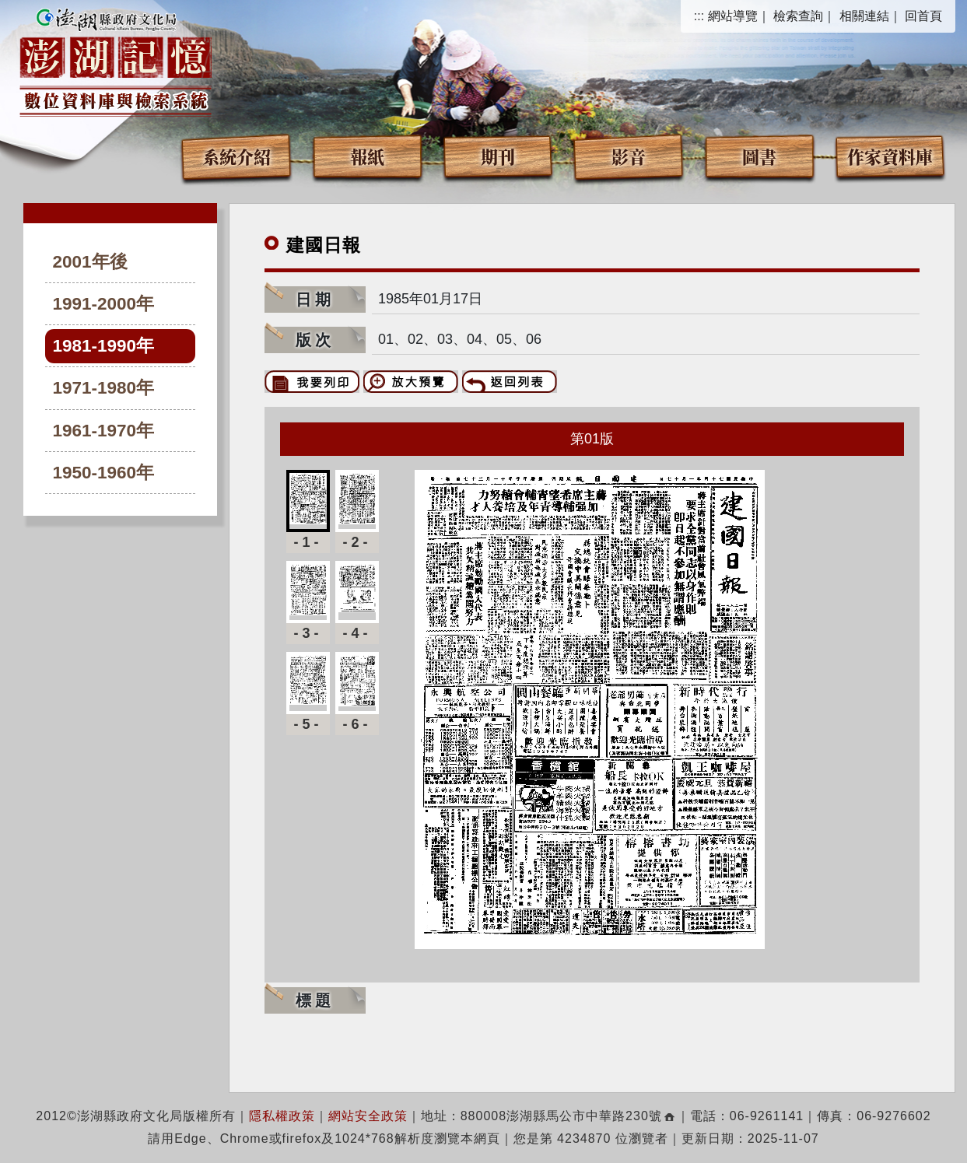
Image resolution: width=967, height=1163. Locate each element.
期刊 (498, 156)
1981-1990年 (104, 346)
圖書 (759, 156)
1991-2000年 (104, 304)
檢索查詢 (798, 16)
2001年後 (90, 261)
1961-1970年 (104, 430)
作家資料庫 (890, 156)
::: (699, 16)
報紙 (367, 156)
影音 (628, 156)
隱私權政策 (282, 1116)
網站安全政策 (368, 1116)
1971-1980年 (104, 388)
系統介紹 (236, 156)
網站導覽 (733, 16)
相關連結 (864, 16)
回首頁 (923, 16)
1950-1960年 (104, 472)
